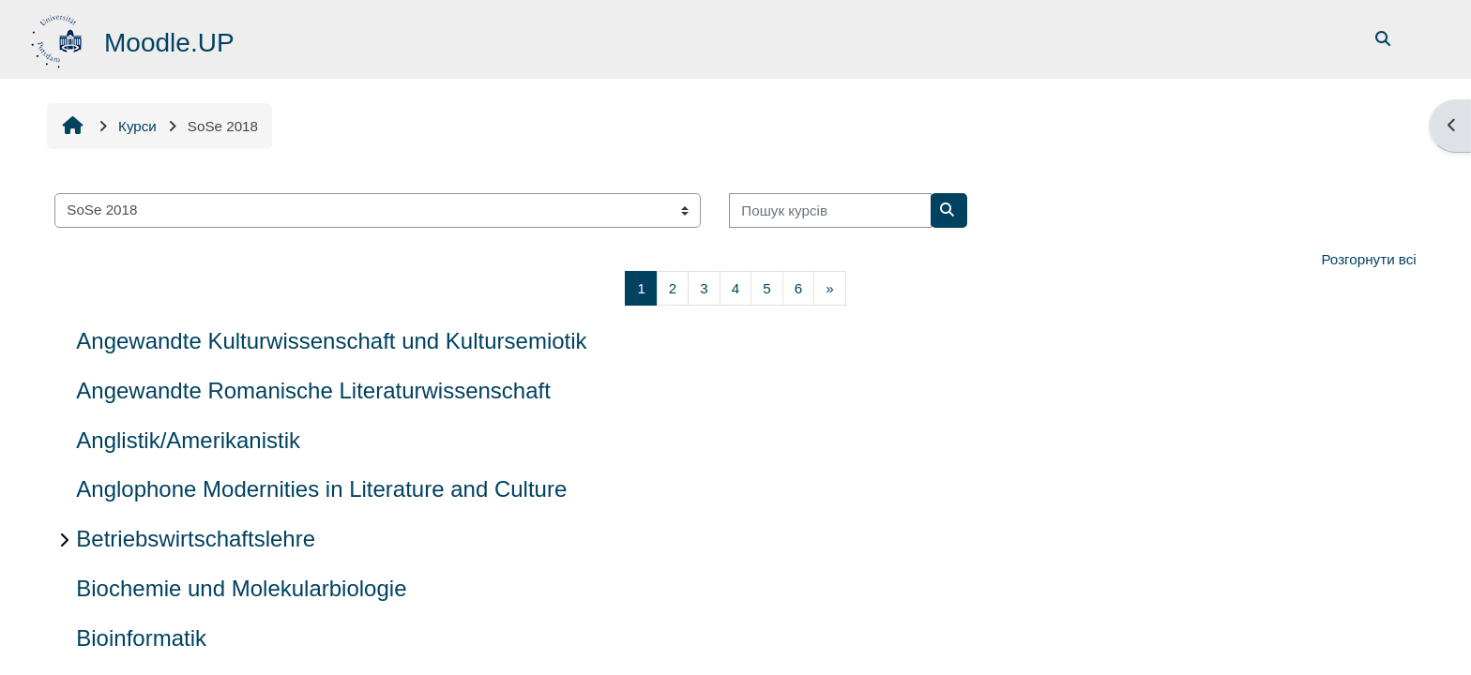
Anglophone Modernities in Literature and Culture (321, 489)
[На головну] (58, 38)
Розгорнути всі (1368, 259)
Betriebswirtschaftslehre (195, 538)
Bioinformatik (141, 638)
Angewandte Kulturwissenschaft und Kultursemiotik (331, 340)
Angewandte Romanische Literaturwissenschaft (313, 390)
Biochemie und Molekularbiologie (241, 588)
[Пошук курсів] (830, 210)
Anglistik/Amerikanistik (188, 440)
